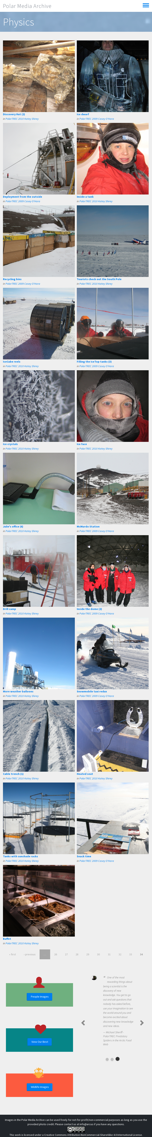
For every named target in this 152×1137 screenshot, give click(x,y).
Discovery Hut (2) (14, 114)
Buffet (7, 939)
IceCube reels (11, 361)
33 (130, 954)
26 (55, 954)
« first (12, 954)
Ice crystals (10, 444)
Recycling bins (12, 279)
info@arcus (86, 1124)
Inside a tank (85, 196)
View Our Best (39, 1041)
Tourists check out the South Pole (99, 279)
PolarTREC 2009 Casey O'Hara (96, 119)
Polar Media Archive (27, 5)
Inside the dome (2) (89, 609)
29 (87, 954)
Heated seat (85, 774)
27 (66, 954)
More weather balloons (18, 691)
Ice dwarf (83, 114)
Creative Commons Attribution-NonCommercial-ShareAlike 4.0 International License (93, 1135)
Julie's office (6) (13, 526)
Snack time (84, 856)
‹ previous (30, 954)
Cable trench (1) (13, 774)
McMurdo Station (88, 526)
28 (77, 954)
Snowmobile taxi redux (92, 691)
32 (120, 954)
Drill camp (9, 609)
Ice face (82, 444)
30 (98, 954)
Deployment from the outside (22, 196)
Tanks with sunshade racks (20, 856)
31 (109, 954)
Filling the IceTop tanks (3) (94, 361)
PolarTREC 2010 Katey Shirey (22, 119)
